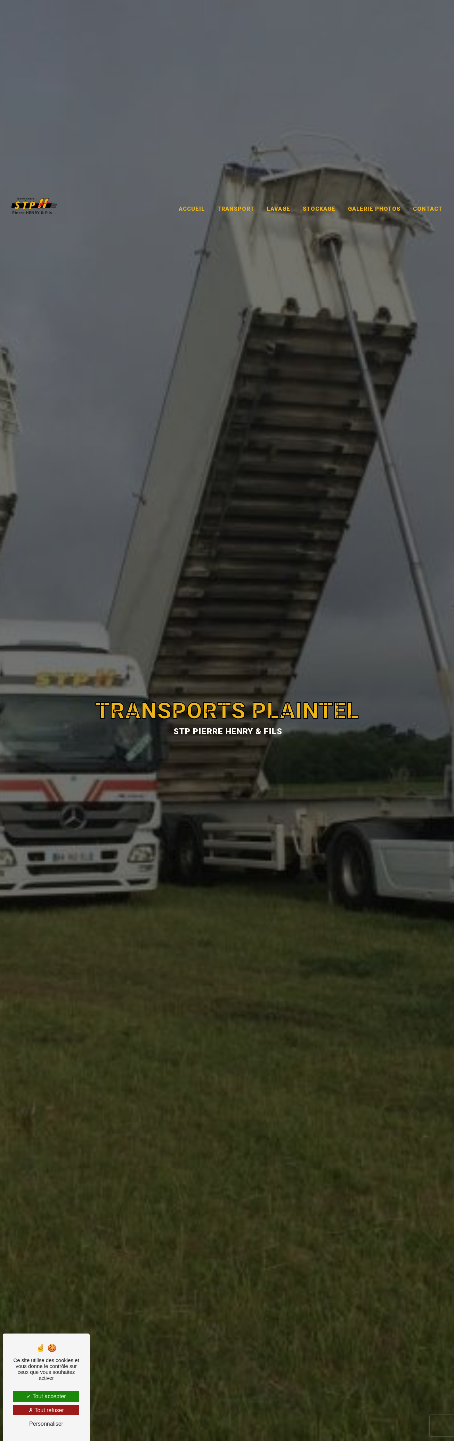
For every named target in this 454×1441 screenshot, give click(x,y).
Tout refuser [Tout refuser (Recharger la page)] (46, 1410)
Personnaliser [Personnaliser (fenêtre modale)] (46, 1424)
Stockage (319, 192)
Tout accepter (46, 1396)
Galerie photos (374, 192)
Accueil (192, 192)
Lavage (278, 192)
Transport (235, 192)
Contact (428, 192)
